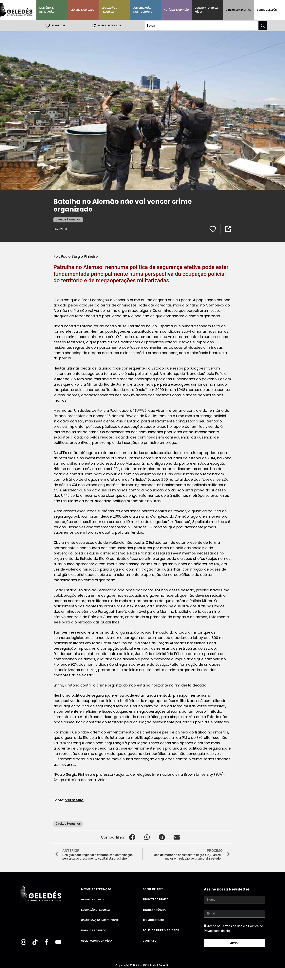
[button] (132, 837)
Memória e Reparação (46, 9)
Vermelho (74, 799)
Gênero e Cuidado (82, 9)
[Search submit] (262, 25)
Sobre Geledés (267, 9)
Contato (149, 940)
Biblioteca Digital (238, 9)
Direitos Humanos (68, 219)
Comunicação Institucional (142, 9)
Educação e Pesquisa (109, 9)
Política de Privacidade (160, 930)
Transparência (154, 910)
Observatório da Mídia (206, 9)
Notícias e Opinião (176, 9)
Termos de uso (153, 920)
